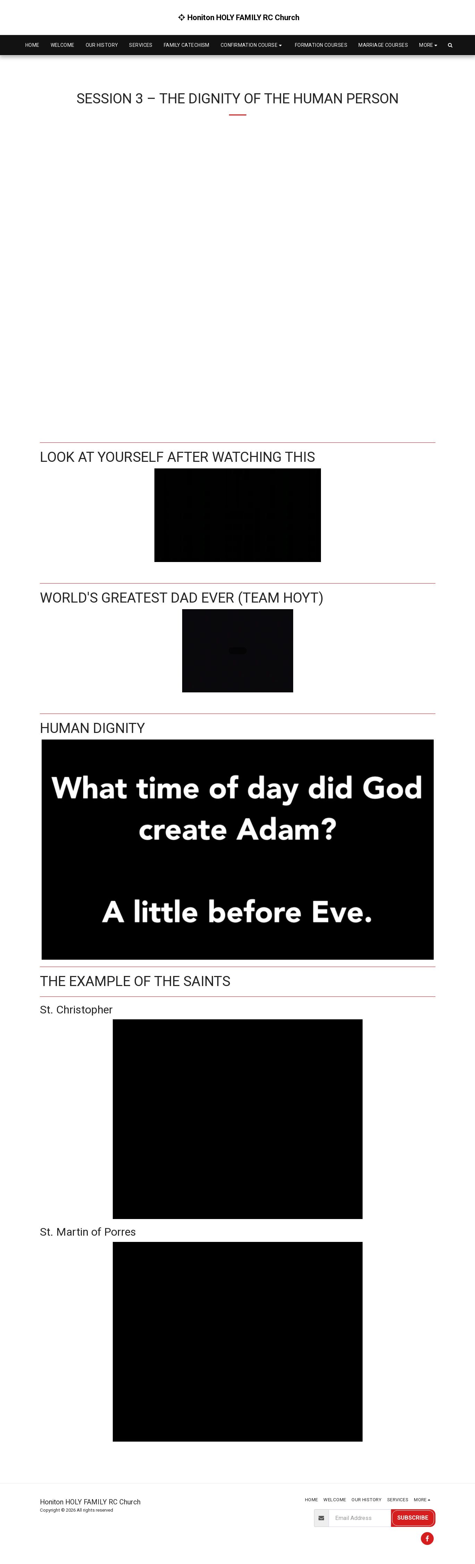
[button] (252, 45)
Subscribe (413, 1517)
